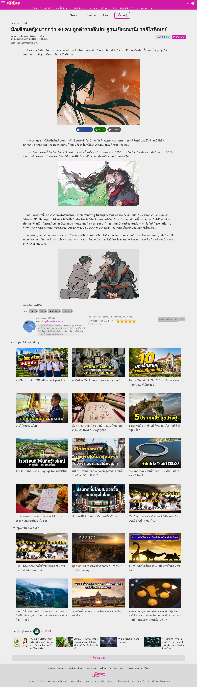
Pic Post (93, 8)
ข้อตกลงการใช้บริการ (36, 681)
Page (144, 8)
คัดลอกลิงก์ (178, 37)
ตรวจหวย (105, 8)
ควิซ (115, 8)
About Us (111, 681)
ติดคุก (66, 311)
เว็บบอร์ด (48, 8)
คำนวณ (124, 8)
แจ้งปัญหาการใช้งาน (140, 681)
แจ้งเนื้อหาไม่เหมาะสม (161, 681)
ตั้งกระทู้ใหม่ (98, 658)
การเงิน (134, 8)
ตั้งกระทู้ (122, 15)
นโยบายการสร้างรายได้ (95, 681)
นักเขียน (53, 311)
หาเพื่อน (60, 8)
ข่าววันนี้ (23, 23)
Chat (68, 8)
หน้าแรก (36, 8)
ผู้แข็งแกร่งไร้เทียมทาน (28, 43)
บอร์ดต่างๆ (90, 15)
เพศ (99, 145)
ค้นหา (105, 15)
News (73, 15)
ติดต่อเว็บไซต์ (123, 681)
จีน (41, 311)
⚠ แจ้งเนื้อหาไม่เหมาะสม (168, 319)
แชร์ (163, 37)
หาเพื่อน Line (80, 8)
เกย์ (32, 311)
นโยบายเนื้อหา (76, 681)
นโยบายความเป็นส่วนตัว (57, 681)
